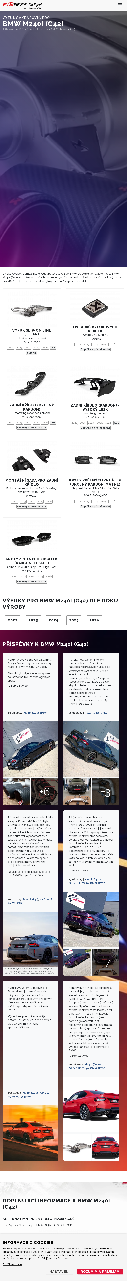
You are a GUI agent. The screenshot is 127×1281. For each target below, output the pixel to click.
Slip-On (32, 352)
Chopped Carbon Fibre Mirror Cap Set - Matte (95, 492)
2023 (19, 347)
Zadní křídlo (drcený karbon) (31, 407)
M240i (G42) (31, 712)
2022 (11, 347)
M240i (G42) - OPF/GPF (37, 1092)
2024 (28, 347)
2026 (45, 347)
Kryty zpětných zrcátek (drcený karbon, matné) (95, 482)
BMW (73, 273)
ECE (53, 347)
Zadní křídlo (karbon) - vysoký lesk (95, 407)
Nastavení (60, 1271)
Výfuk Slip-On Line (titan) (31, 332)
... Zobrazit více (18, 685)
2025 (36, 347)
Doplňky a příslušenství (95, 349)
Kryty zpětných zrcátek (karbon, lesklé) (32, 561)
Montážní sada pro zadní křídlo (31, 482)
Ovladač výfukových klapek (95, 329)
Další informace (12, 1264)
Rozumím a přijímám (100, 1271)
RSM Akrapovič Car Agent (18, 29)
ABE (53, 422)
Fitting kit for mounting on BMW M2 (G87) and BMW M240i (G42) (31, 492)
